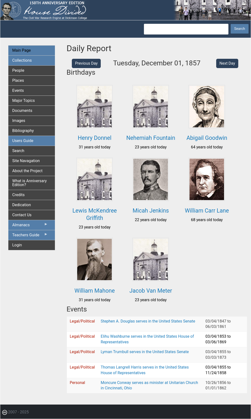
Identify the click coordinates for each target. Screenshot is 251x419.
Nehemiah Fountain (150, 138)
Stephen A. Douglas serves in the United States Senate (148, 321)
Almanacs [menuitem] (30, 226)
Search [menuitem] (18, 150)
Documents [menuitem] (22, 110)
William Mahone (95, 290)
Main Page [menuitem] (21, 50)
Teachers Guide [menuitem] (30, 236)
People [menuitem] (18, 70)
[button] (94, 126)
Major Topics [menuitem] (23, 100)
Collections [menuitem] (22, 60)
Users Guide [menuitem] (22, 140)
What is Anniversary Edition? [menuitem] (29, 183)
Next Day (227, 63)
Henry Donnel (94, 138)
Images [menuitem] (18, 120)
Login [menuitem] (17, 245)
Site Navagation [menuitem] (26, 160)
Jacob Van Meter (150, 290)
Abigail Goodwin (207, 138)
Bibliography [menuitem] (23, 130)
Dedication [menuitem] (21, 205)
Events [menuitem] (18, 90)
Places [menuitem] (18, 80)
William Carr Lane (207, 210)
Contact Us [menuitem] (22, 215)
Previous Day (86, 63)
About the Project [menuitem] (27, 170)
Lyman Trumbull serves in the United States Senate (145, 351)
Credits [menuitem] (18, 194)
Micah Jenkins (151, 210)
